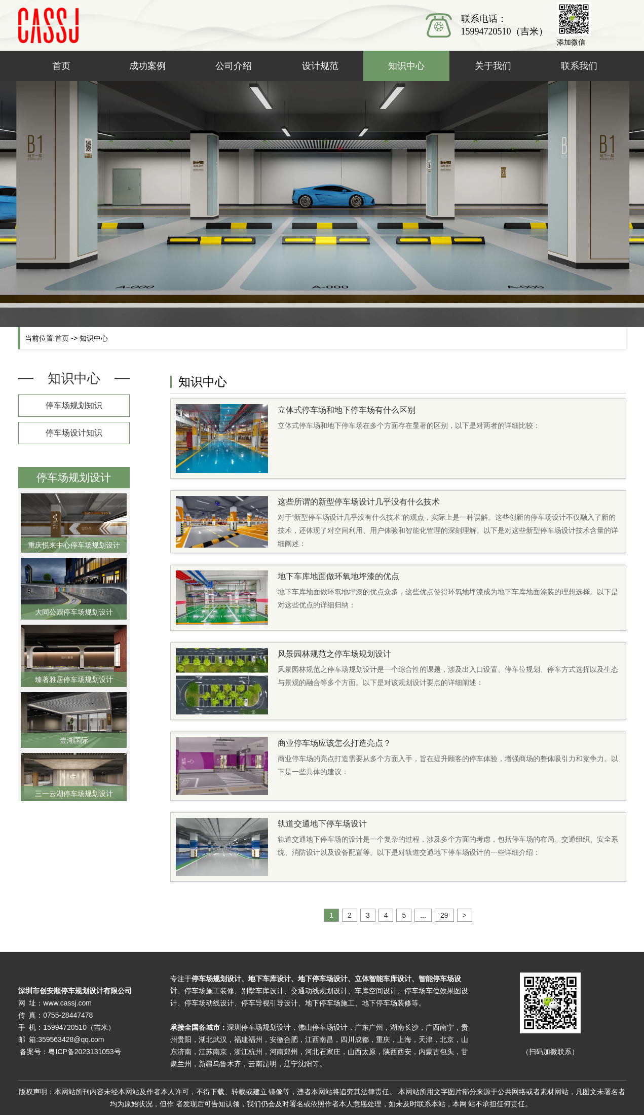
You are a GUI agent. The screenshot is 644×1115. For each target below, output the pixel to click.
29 (444, 915)
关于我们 (493, 66)
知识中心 (406, 66)
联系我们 (579, 66)
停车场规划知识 (74, 405)
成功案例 (147, 66)
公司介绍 (233, 66)
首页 (61, 66)
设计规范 (320, 66)
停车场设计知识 (74, 432)
